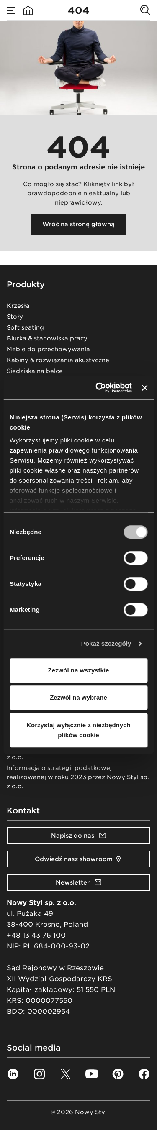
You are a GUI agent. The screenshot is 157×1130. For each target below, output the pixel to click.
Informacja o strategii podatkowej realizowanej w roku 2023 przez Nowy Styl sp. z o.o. (78, 777)
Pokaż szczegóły (106, 643)
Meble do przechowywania (48, 349)
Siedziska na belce (35, 371)
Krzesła (18, 305)
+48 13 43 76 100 (36, 935)
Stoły (15, 316)
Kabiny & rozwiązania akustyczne (58, 360)
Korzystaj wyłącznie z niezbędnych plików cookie (78, 730)
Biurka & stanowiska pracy (47, 338)
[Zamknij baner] (144, 388)
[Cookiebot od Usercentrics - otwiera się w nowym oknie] (98, 387)
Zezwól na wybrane (78, 697)
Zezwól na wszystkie (78, 670)
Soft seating (25, 327)
